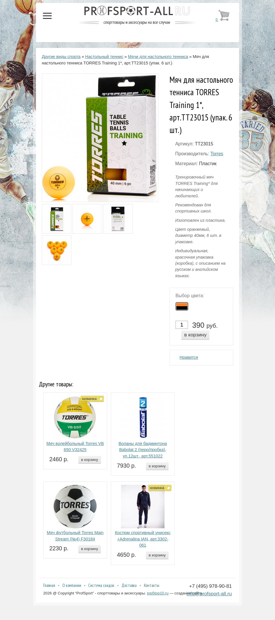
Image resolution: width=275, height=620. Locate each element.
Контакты (151, 585)
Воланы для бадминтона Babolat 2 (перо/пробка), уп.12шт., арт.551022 (143, 450)
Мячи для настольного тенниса (158, 56)
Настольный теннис (104, 56)
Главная (49, 585)
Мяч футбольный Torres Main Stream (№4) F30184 (75, 535)
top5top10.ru (158, 593)
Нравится (189, 357)
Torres (216, 153)
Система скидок (101, 585)
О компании (71, 585)
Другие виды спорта (61, 56)
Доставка (129, 585)
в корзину (195, 335)
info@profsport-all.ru (209, 593)
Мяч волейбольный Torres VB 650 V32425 (75, 446)
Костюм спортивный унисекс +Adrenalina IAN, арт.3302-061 (143, 539)
